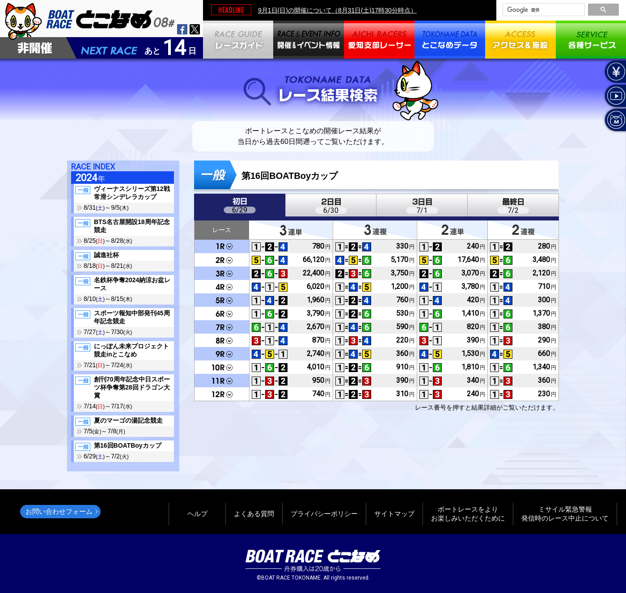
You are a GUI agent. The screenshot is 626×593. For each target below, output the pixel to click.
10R (222, 367)
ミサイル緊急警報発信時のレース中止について (565, 513)
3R (222, 273)
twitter (195, 29)
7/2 (513, 210)
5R (222, 300)
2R (222, 260)
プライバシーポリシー (324, 513)
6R (222, 313)
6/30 (330, 210)
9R (222, 353)
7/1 (421, 210)
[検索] (543, 10)
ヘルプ (197, 513)
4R (222, 286)
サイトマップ (394, 513)
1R (222, 247)
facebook (182, 29)
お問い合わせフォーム (59, 511)
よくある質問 (254, 513)
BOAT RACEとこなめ (110, 18)
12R (222, 394)
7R (222, 327)
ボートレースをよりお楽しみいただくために (468, 513)
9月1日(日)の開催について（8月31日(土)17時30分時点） (337, 10)
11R (222, 380)
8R (222, 340)
